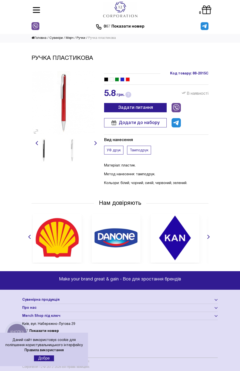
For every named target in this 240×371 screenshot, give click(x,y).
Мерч (70, 38)
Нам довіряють (120, 203)
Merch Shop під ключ (41, 316)
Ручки (80, 38)
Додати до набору (135, 122)
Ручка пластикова (102, 38)
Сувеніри (56, 38)
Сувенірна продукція (41, 299)
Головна (39, 38)
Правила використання (44, 350)
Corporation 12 (32, 367)
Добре (44, 358)
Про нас (29, 307)
